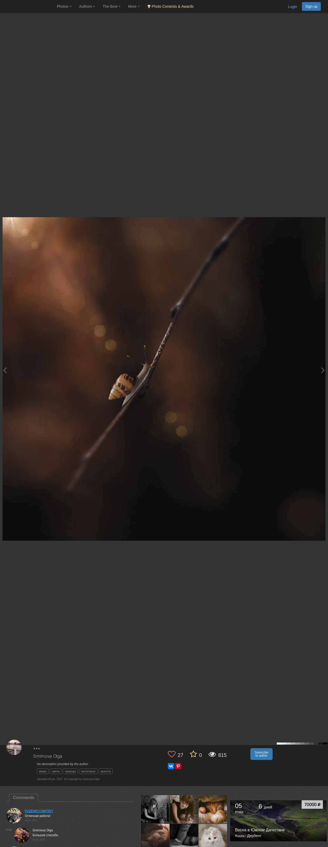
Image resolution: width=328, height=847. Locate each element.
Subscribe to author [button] (261, 754)
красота (106, 771)
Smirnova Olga (47, 756)
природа (70, 771)
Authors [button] (87, 6)
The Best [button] (111, 6)
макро (43, 771)
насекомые (88, 771)
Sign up (311, 6)
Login (292, 6)
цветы (56, 771)
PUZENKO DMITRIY (39, 811)
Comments (23, 797)
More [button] (134, 6)
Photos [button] (64, 6)
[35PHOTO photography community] (27, 6)
